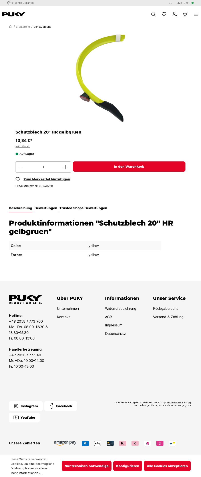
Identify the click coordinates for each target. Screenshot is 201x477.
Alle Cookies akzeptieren (167, 466)
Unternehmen (68, 308)
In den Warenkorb (129, 167)
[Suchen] (153, 14)
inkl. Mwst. (23, 146)
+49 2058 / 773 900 (26, 321)
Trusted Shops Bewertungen (83, 208)
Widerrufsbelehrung (120, 308)
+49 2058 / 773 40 (25, 355)
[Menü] (196, 14)
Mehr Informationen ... (26, 473)
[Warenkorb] (185, 14)
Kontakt (63, 317)
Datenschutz (115, 333)
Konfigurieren (127, 466)
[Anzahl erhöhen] (65, 167)
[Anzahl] (43, 167)
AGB (108, 317)
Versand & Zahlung (168, 317)
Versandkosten (175, 402)
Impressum (113, 325)
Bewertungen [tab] (45, 208)
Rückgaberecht (165, 308)
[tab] (20, 208)
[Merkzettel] (164, 14)
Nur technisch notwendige (87, 466)
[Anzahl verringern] (21, 167)
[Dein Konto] (175, 14)
